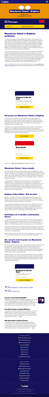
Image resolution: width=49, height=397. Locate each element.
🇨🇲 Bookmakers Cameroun (24, 366)
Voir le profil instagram (24, 280)
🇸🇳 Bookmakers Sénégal (24, 375)
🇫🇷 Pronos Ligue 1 (24, 349)
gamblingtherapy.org (28, 391)
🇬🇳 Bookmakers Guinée (24, 373)
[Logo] (4, 2)
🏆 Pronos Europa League (24, 340)
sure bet (31, 233)
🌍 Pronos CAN (24, 354)
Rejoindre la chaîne (24, 107)
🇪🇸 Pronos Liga (24, 351)
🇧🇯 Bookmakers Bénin (24, 363)
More (34, 305)
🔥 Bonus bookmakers (24, 377)
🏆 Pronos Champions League (24, 337)
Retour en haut (31, 389)
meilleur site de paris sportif (17, 163)
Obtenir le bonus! (24, 158)
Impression (17, 389)
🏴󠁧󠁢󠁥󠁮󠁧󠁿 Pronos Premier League (24, 342)
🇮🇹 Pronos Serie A (24, 347)
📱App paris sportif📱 (24, 380)
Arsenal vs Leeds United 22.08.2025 (15, 298)
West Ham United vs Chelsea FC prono (16, 320)
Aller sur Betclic (24, 136)
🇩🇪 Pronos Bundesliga (24, 344)
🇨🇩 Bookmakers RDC (24, 370)
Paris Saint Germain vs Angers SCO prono (17, 309)
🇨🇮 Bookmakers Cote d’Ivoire (24, 368)
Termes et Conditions (22, 389)
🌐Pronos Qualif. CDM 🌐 (24, 356)
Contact (27, 389)
